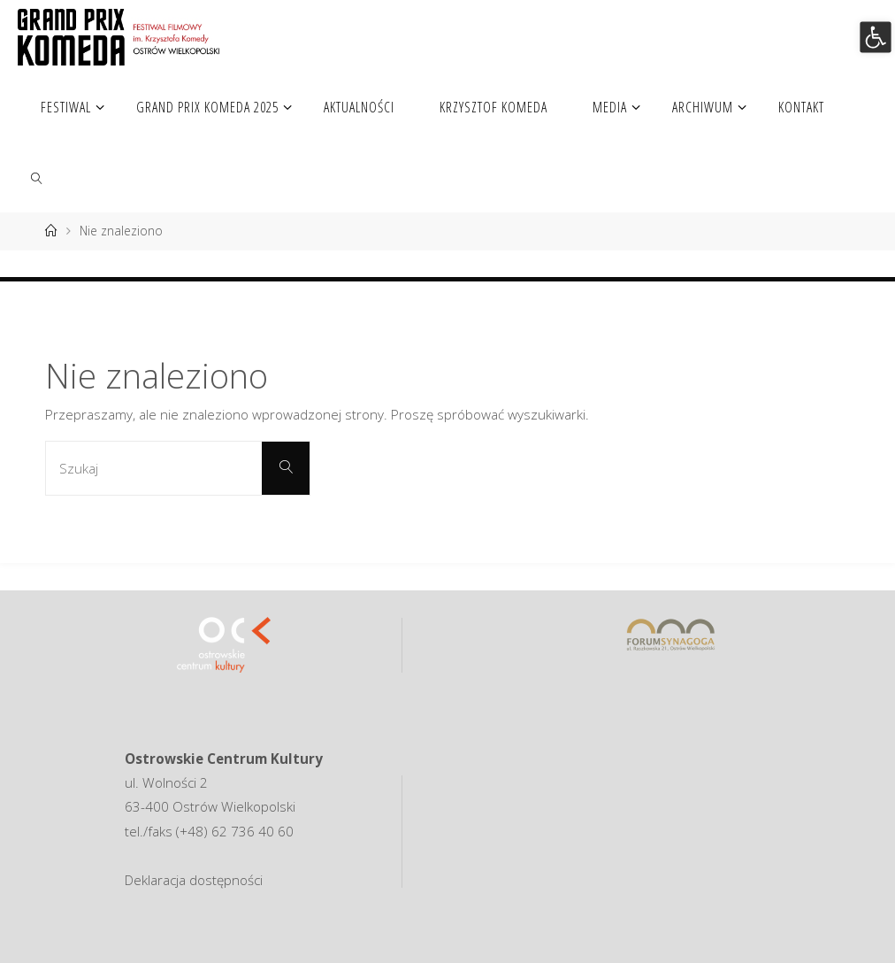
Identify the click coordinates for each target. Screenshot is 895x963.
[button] (875, 36)
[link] (37, 177)
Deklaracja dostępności (194, 880)
